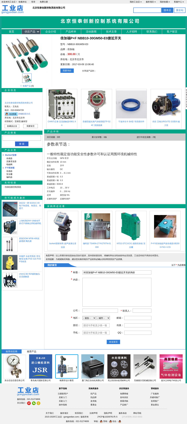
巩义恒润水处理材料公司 (119, 380)
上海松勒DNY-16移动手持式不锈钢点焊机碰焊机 (30, 222)
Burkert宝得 (10, 155)
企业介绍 (50, 31)
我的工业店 (136, 2)
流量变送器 (10, 161)
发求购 (93, 401)
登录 (33, 2)
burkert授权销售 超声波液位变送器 (62, 245)
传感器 (8, 158)
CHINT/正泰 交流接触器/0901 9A (62, 123)
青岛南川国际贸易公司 (41, 380)
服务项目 (151, 2)
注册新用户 (63, 394)
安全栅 (8, 174)
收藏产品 (27, 86)
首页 (11, 31)
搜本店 (167, 10)
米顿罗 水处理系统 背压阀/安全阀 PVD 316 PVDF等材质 (30, 259)
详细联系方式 (24, 114)
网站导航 (137, 413)
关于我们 (50, 413)
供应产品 (30, 31)
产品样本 (71, 31)
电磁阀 (8, 164)
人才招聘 (131, 31)
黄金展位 (155, 405)
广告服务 (155, 394)
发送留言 (113, 342)
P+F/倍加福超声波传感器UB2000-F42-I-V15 (165, 245)
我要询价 (67, 70)
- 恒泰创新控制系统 (12, 187)
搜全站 (179, 10)
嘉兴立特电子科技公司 (171, 380)
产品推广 (124, 405)
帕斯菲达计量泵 (67, 380)
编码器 (8, 177)
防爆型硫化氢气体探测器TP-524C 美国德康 (96, 123)
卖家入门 (63, 397)
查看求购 (124, 401)
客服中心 (179, 2)
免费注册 (44, 2)
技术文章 (111, 31)
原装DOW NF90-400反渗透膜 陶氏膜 (29, 239)
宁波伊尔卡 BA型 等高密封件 (131, 121)
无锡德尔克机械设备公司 (145, 380)
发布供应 (124, 397)
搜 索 (21, 144)
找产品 (93, 394)
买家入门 (63, 401)
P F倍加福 (9, 168)
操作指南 (63, 405)
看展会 (93, 405)
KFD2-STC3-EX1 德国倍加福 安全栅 (131, 245)
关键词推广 (155, 397)
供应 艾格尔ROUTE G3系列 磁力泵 (166, 123)
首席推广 (155, 401)
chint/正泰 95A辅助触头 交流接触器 (29, 275)
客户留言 (172, 31)
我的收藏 (165, 2)
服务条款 (123, 413)
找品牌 (93, 397)
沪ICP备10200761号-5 (107, 417)
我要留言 (31, 126)
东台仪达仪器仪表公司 (15, 380)
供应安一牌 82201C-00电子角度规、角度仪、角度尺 (30, 205)
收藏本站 (23, 2)
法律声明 (93, 413)
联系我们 (152, 31)
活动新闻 (91, 31)
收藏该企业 (12, 126)
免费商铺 (124, 394)
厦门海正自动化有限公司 (93, 380)
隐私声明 (108, 413)
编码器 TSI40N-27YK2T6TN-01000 (97, 245)
